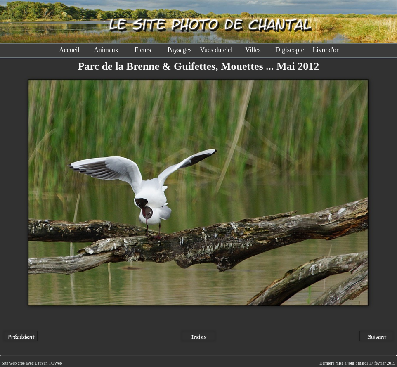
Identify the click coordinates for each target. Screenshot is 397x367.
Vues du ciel (216, 49)
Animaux (106, 49)
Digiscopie (289, 49)
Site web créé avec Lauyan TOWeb (32, 363)
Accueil (69, 49)
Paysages (180, 49)
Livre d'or (326, 49)
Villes (252, 49)
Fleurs (143, 49)
